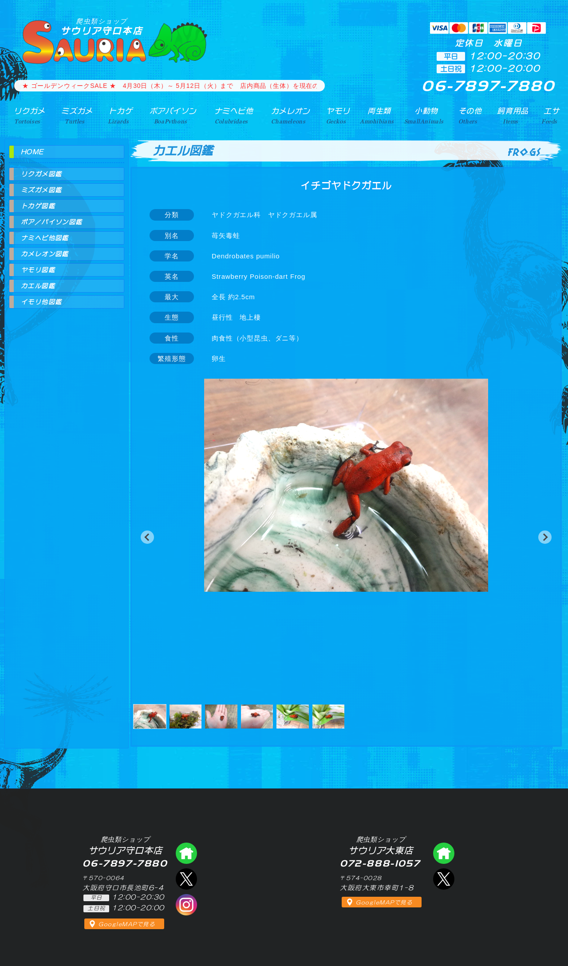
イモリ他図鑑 (41, 302)
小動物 (426, 115)
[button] (147, 537)
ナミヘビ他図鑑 (45, 238)
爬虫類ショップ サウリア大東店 (443, 853)
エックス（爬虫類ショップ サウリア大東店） (443, 879)
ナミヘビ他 (230, 115)
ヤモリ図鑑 (38, 270)
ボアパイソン (169, 115)
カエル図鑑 (38, 286)
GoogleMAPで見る (127, 924)
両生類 (376, 115)
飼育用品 (512, 115)
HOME (32, 152)
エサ (550, 115)
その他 (471, 115)
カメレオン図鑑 (45, 254)
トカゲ (117, 115)
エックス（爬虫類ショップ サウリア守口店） (186, 879)
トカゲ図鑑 (38, 206)
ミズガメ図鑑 (41, 190)
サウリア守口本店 (101, 26)
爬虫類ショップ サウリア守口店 (186, 853)
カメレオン (288, 115)
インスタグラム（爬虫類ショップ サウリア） (186, 904)
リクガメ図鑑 (41, 174)
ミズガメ (74, 115)
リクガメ (26, 115)
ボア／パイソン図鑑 (52, 222)
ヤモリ (334, 115)
